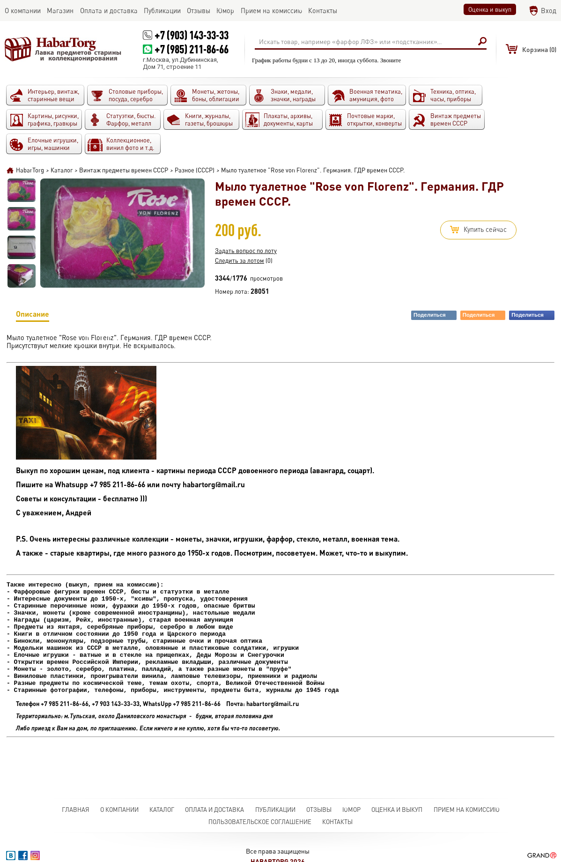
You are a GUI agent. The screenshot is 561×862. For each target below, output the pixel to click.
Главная (75, 809)
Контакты (337, 821)
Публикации (275, 809)
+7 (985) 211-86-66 (192, 49)
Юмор (351, 809)
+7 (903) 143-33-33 (192, 35)
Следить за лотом (239, 260)
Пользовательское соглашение (259, 821)
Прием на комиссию (467, 809)
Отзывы (319, 809)
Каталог (161, 809)
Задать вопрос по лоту (246, 250)
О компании (119, 809)
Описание (32, 315)
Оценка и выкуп (489, 9)
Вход (548, 11)
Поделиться (434, 315)
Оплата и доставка (214, 809)
